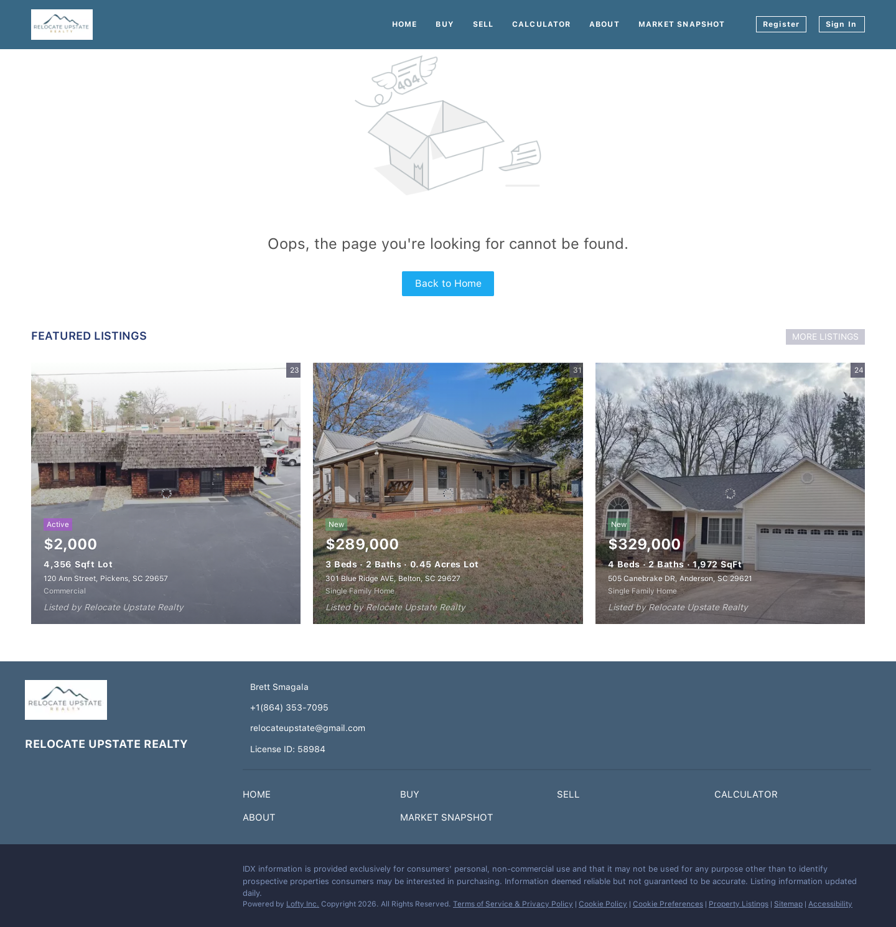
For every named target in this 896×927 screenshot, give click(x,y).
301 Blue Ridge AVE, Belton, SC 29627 (392, 578)
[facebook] (34, 872)
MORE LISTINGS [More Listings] (825, 337)
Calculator (541, 24)
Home (404, 24)
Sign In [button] (841, 24)
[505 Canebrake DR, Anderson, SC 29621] (730, 493)
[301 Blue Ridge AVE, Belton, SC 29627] (447, 493)
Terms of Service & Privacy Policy (513, 904)
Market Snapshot (682, 24)
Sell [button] (483, 24)
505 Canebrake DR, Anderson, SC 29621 (680, 578)
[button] (260, 797)
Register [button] (781, 24)
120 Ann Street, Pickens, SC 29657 (106, 578)
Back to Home (448, 283)
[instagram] (59, 872)
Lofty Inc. (302, 904)
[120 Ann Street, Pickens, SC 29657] (166, 493)
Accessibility (830, 904)
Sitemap (788, 904)
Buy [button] (445, 24)
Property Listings (738, 904)
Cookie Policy (603, 904)
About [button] (604, 24)
